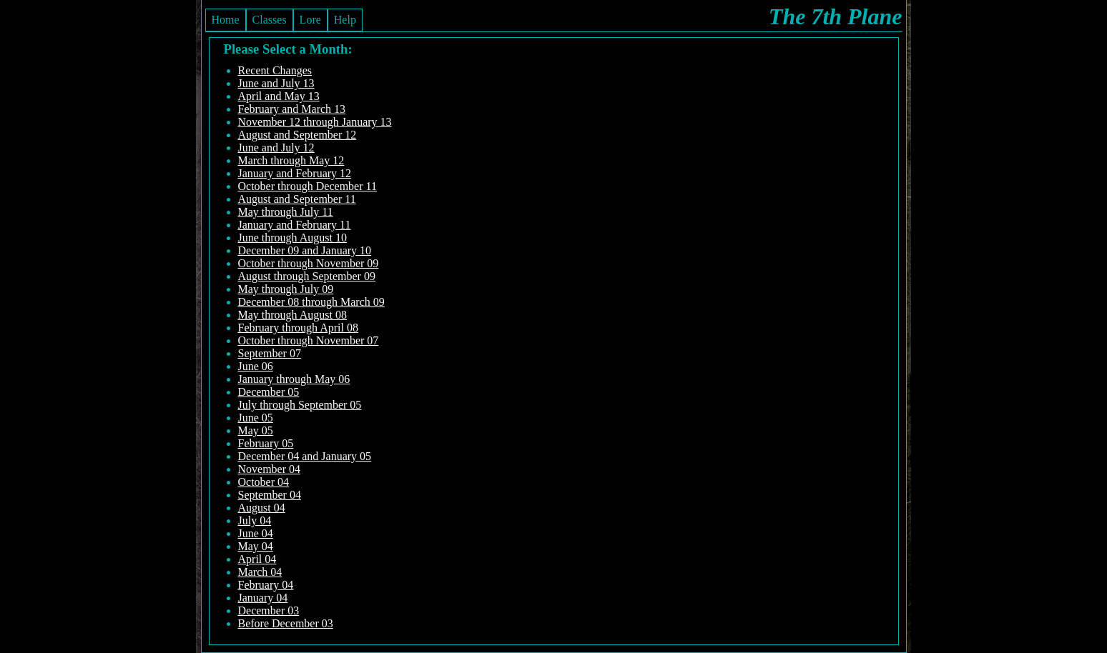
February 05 (266, 443)
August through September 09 (306, 276)
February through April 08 (298, 327)
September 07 (269, 353)
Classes (269, 20)
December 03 (269, 610)
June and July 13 (276, 83)
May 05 (255, 430)
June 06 (255, 366)
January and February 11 (294, 225)
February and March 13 (292, 109)
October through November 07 (308, 340)
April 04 (257, 559)
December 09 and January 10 (305, 250)
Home (226, 20)
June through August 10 (292, 237)
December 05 (269, 392)
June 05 (255, 418)
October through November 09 (308, 263)
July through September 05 (300, 405)
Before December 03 (285, 623)
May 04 (255, 546)
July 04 (255, 520)
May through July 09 (286, 289)
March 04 (260, 572)
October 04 (264, 482)
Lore (310, 20)
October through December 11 (307, 186)
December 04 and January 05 (305, 456)
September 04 (269, 495)
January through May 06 (294, 379)
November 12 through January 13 (315, 122)
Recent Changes (275, 70)
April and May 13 (279, 96)
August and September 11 (297, 199)
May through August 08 (292, 315)
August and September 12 (297, 135)
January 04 (263, 598)
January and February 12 (295, 173)
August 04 (261, 508)
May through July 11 (285, 212)
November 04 (269, 469)
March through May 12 (291, 160)
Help (345, 20)
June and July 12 (276, 147)
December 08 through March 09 (311, 302)
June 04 (255, 533)
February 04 (266, 585)
